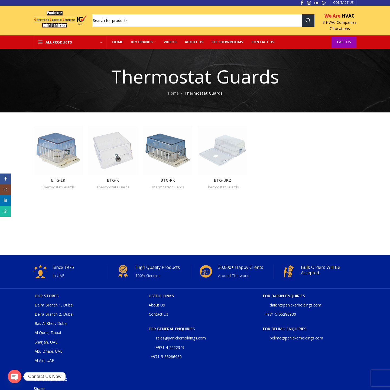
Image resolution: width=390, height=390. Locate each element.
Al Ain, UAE (44, 360)
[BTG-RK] (167, 150)
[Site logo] (60, 20)
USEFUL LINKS (161, 295)
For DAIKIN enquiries (284, 295)
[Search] (203, 20)
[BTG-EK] (58, 150)
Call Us (344, 41)
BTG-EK (58, 180)
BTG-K (113, 180)
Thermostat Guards (58, 187)
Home (173, 93)
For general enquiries (172, 328)
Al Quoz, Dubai (48, 332)
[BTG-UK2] (222, 150)
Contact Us (158, 314)
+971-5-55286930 (166, 356)
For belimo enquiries (284, 328)
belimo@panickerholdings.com (293, 338)
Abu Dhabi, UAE (48, 351)
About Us (157, 305)
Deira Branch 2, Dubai (54, 314)
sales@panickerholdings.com (177, 338)
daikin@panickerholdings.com (292, 305)
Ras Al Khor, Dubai (51, 323)
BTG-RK (168, 180)
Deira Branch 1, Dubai (54, 305)
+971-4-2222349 (166, 347)
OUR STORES (46, 295)
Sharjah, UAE (46, 342)
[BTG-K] (113, 150)
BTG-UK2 (222, 180)
